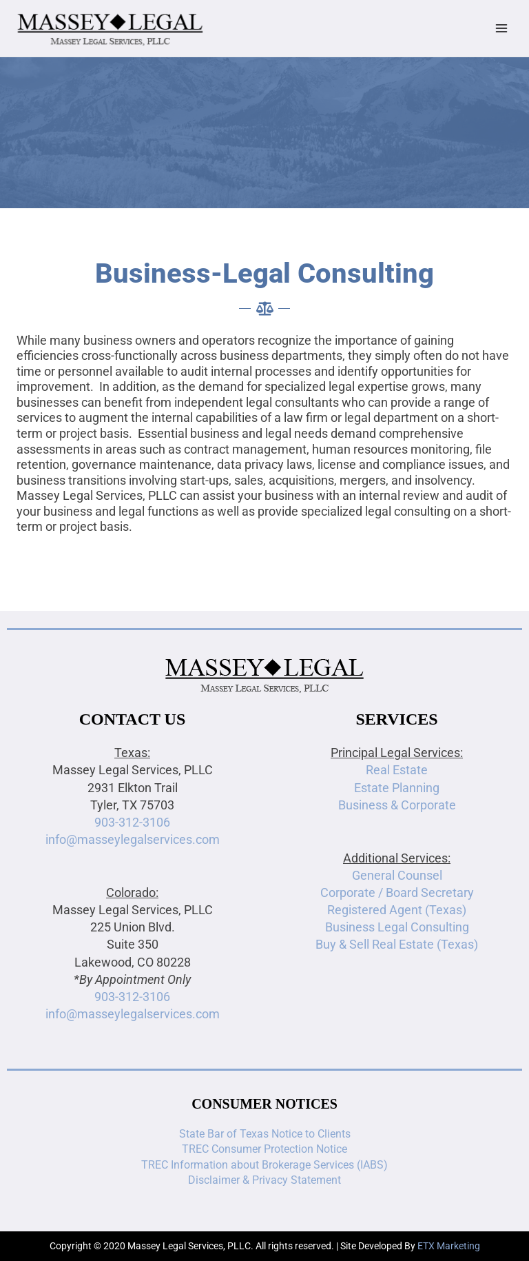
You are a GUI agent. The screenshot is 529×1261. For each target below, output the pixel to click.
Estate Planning (396, 787)
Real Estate (397, 770)
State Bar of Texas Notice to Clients (265, 1133)
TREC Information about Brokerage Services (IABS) (264, 1164)
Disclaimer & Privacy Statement (264, 1180)
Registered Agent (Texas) (396, 909)
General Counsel (397, 875)
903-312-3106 (132, 822)
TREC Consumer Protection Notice (264, 1149)
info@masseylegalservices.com (132, 839)
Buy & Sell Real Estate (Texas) (396, 944)
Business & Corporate (397, 805)
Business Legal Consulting (397, 927)
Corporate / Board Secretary (397, 892)
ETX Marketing (448, 1245)
